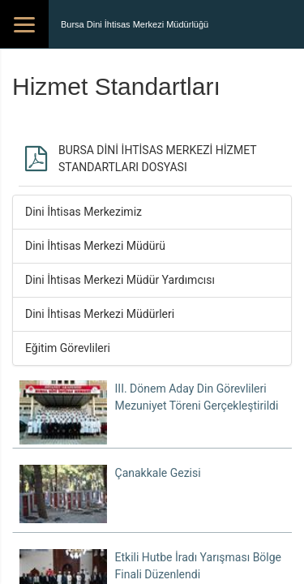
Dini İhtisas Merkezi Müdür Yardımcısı (120, 279)
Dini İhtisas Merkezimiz (83, 211)
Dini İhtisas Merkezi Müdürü (95, 245)
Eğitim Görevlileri (67, 347)
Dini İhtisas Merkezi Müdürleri (99, 313)
